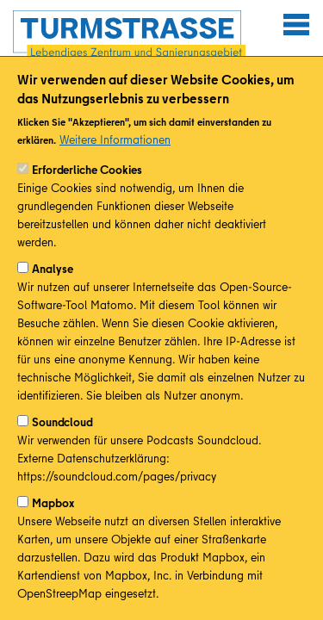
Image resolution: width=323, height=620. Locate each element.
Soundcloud (62, 441)
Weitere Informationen (115, 158)
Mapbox (53, 521)
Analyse (52, 287)
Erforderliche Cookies (87, 188)
